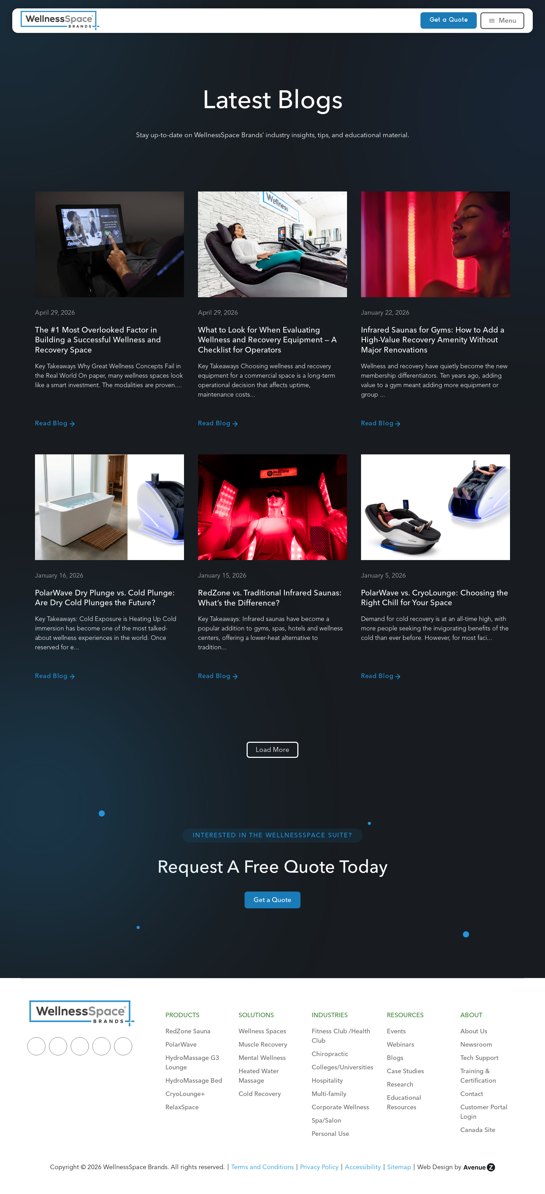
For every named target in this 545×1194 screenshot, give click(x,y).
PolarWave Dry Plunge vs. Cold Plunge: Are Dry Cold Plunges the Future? (105, 598)
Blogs (395, 1058)
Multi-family (329, 1094)
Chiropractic (330, 1054)
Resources (405, 1015)
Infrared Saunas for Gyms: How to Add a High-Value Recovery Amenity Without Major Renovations (432, 340)
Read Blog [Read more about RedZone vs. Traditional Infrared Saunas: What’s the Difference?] (214, 676)
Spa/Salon (326, 1120)
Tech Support (479, 1058)
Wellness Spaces (262, 1031)
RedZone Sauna (188, 1031)
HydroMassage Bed (193, 1080)
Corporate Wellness (340, 1107)
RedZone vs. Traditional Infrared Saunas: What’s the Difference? (270, 598)
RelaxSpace (182, 1107)
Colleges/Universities (342, 1067)
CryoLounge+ (185, 1094)
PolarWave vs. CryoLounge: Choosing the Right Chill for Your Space (434, 598)
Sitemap (399, 1167)
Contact (471, 1094)
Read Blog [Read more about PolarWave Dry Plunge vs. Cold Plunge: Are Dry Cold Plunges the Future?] (51, 676)
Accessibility (363, 1167)
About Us (473, 1031)
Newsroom (476, 1044)
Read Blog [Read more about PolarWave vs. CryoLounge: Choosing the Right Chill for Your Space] (377, 676)
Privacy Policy (319, 1167)
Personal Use (330, 1134)
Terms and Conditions (262, 1167)
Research (400, 1084)
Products (182, 1015)
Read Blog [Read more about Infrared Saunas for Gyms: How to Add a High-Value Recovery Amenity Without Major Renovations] (377, 423)
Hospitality (327, 1080)
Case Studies (405, 1071)
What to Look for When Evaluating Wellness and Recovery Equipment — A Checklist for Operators (267, 340)
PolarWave (181, 1044)
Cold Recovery (260, 1094)
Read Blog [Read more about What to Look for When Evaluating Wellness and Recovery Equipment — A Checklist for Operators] (214, 423)
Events (396, 1031)
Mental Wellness (262, 1058)
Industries (330, 1015)
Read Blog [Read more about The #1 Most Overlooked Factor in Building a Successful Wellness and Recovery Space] (51, 423)
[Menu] (492, 20)
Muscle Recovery (263, 1044)
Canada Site (477, 1130)
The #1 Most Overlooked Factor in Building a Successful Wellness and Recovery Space (98, 340)
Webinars (400, 1044)
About (471, 1015)
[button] (272, 750)
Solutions (256, 1015)
